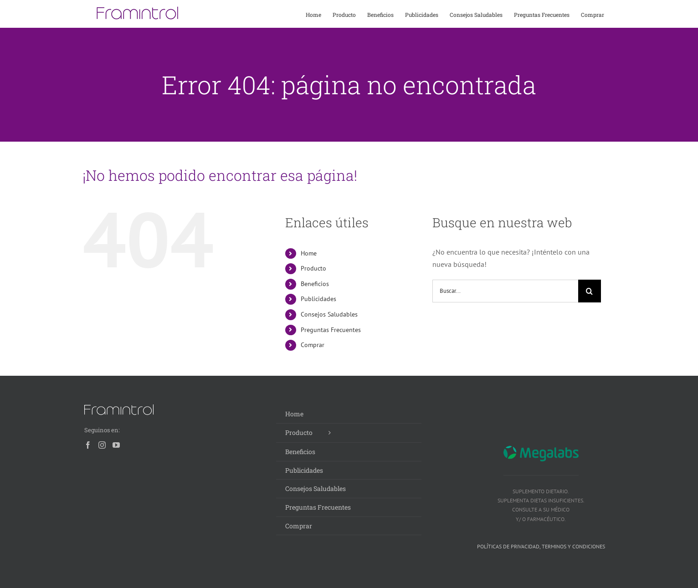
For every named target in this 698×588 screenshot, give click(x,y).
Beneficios (315, 284)
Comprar (312, 345)
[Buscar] (589, 291)
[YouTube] (116, 445)
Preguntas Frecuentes (331, 330)
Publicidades (318, 299)
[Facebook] (88, 445)
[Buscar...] (505, 291)
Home (309, 253)
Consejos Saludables (329, 314)
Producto (313, 268)
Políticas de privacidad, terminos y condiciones (541, 546)
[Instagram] (102, 445)
